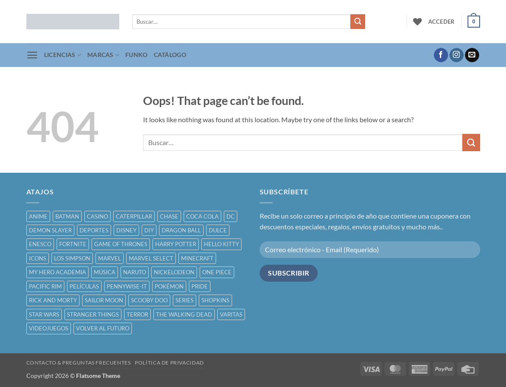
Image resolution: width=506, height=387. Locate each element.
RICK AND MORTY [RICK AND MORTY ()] (53, 300)
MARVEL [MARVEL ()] (109, 258)
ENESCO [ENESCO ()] (40, 244)
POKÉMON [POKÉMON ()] (169, 286)
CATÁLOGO (170, 54)
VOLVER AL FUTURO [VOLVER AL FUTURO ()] (102, 328)
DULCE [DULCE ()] (218, 230)
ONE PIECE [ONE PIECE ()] (217, 272)
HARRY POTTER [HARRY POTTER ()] (175, 244)
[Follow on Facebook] (441, 55)
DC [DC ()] (230, 216)
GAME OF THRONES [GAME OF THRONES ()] (120, 244)
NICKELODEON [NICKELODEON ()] (174, 272)
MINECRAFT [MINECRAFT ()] (197, 258)
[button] (441, 21)
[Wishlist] (417, 21)
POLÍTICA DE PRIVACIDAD (169, 362)
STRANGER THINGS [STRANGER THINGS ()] (93, 314)
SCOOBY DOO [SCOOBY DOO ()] (149, 300)
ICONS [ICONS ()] (37, 258)
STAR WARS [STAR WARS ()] (44, 314)
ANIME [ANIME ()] (38, 216)
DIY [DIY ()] (149, 230)
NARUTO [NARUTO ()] (134, 272)
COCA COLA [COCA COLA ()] (202, 216)
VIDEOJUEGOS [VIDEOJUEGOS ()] (48, 328)
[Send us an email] (472, 55)
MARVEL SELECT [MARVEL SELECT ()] (151, 258)
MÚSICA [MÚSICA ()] (104, 272)
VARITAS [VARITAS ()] (231, 314)
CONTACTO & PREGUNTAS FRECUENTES (78, 362)
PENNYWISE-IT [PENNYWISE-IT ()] (127, 286)
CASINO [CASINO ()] (97, 216)
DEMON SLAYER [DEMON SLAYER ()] (50, 230)
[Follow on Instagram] (456, 55)
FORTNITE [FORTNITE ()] (72, 244)
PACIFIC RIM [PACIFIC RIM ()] (45, 286)
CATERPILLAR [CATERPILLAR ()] (134, 216)
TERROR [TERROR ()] (137, 314)
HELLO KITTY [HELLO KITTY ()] (221, 244)
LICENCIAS (62, 55)
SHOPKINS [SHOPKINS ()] (215, 300)
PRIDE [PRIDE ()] (199, 286)
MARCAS (103, 55)
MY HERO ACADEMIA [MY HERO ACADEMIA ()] (57, 272)
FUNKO (136, 54)
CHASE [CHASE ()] (169, 216)
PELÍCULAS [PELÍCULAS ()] (84, 286)
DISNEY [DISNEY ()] (126, 230)
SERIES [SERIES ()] (184, 300)
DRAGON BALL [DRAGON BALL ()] (181, 230)
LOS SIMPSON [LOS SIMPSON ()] (72, 258)
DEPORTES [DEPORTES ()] (94, 230)
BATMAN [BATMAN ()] (67, 216)
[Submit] (357, 21)
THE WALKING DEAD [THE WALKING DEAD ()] (184, 314)
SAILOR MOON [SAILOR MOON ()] (104, 300)
